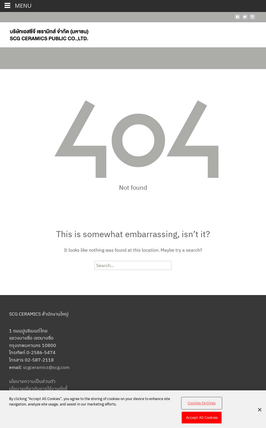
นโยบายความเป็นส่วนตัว (32, 381)
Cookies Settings (202, 404)
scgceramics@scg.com (46, 367)
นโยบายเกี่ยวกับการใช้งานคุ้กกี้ (38, 388)
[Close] (259, 411)
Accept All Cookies (202, 419)
